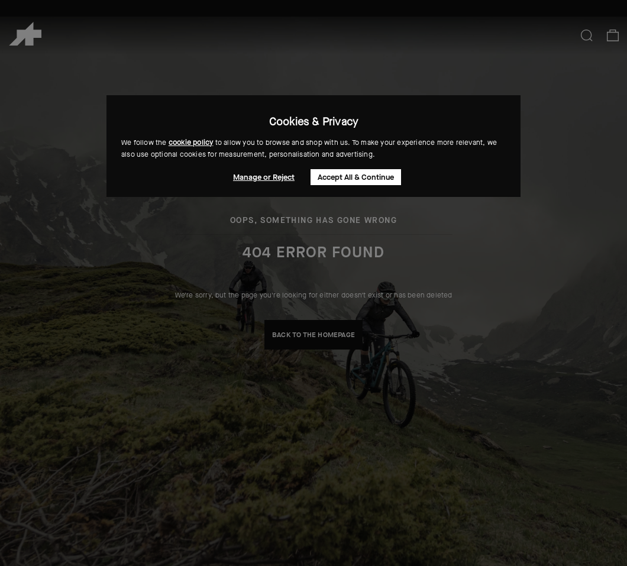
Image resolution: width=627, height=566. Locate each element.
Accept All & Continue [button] (356, 177)
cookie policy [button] (191, 142)
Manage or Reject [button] (264, 177)
